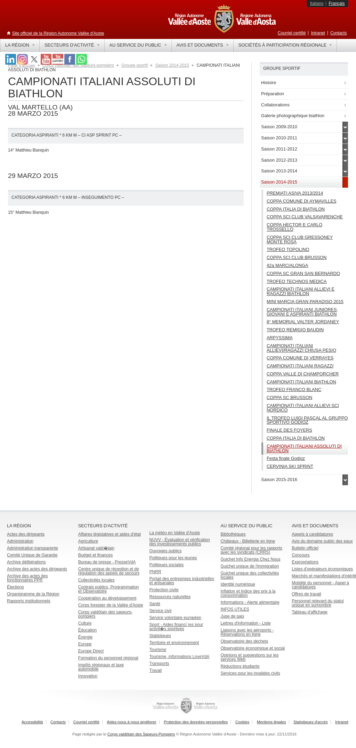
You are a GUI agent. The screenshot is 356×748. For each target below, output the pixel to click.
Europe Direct (91, 651)
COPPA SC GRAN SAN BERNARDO (303, 273)
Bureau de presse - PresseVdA (107, 562)
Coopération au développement (107, 598)
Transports (159, 663)
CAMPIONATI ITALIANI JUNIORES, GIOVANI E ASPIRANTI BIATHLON (302, 312)
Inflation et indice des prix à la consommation (247, 593)
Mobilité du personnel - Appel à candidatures (320, 585)
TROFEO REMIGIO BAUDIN (295, 329)
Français (337, 3)
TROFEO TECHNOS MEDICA (297, 281)
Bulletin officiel (305, 548)
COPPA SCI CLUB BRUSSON (297, 257)
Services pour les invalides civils (250, 673)
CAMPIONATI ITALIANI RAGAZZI (300, 365)
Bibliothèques (232, 534)
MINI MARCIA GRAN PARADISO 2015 (305, 301)
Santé (154, 603)
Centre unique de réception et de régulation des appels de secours (108, 571)
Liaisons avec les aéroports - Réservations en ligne (247, 632)
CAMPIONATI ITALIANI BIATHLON (301, 381)
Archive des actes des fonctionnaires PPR (27, 578)
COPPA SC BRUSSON (289, 397)
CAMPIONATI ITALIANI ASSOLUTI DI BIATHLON (304, 448)
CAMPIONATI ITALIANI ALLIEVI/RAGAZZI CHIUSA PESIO (301, 348)
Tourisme (158, 649)
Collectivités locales (96, 580)
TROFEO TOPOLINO (288, 249)
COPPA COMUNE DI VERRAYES (300, 357)
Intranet (318, 33)
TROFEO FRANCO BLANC (294, 389)
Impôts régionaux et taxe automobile (101, 667)
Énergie (85, 637)
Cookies (242, 722)
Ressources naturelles (170, 596)
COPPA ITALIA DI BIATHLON (296, 209)
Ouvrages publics (165, 550)
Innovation (87, 676)
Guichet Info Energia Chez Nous (250, 559)
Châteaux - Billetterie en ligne (247, 541)
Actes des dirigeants (25, 534)
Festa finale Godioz (286, 458)
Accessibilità (32, 722)
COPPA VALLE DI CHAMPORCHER (303, 373)
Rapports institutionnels (28, 601)
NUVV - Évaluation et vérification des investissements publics (179, 541)
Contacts (338, 33)
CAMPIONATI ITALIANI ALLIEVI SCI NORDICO (303, 408)
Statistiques (160, 635)
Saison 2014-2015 (172, 65)
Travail (155, 670)
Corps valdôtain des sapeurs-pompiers (105, 614)
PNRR (155, 571)
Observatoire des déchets (244, 641)
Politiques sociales (166, 564)
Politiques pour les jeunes (173, 557)
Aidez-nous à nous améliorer (131, 722)
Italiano (317, 3)
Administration (20, 541)
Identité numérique (237, 584)
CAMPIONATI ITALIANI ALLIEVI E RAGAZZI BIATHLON (300, 291)
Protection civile (164, 589)
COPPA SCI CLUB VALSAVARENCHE (305, 216)
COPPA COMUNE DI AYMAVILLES (302, 201)
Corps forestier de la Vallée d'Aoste (110, 605)
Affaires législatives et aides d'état (109, 534)
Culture (85, 623)
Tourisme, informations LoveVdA (179, 656)
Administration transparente (32, 548)
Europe (85, 644)
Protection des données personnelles (196, 722)
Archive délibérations (26, 562)
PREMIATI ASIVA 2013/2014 (295, 193)
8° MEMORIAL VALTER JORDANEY (303, 321)
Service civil (160, 610)
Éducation (87, 630)
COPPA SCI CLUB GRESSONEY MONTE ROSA (300, 239)
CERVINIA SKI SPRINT (290, 466)
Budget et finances (95, 555)
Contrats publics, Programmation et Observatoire (108, 589)
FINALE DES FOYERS (289, 430)
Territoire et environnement (174, 642)
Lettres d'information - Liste (245, 623)
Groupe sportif (134, 65)
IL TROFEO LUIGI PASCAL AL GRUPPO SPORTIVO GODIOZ (307, 420)
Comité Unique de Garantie (32, 555)
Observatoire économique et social (252, 648)
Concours (300, 555)
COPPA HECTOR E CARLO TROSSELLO (294, 227)
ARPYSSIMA (280, 337)
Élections (15, 587)
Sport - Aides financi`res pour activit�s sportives (176, 626)
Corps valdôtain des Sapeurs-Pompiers (141, 734)
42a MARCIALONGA (287, 265)
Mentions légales (271, 722)
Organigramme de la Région (33, 594)
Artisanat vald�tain (96, 548)
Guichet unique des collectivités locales (249, 575)
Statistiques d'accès (310, 722)
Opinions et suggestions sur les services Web (249, 657)
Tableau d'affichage (309, 612)
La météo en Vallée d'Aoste (174, 532)
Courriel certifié (292, 33)
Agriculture (88, 541)
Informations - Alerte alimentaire (249, 602)
